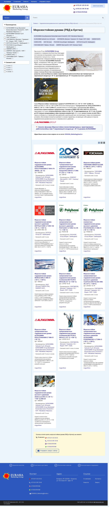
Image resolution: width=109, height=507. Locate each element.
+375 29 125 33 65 (81, 5)
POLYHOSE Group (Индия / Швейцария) (64, 42)
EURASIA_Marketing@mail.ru (73, 134)
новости (25, 1)
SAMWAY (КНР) (96, 39)
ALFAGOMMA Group (52, 51)
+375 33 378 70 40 (81, 9)
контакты (34, 1)
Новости (86, 482)
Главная (35, 23)
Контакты (98, 479)
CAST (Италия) (48, 42)
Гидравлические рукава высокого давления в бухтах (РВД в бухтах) (59, 23)
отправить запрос (45, 1)
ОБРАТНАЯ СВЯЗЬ (98, 6)
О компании (87, 479)
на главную (7, 1)
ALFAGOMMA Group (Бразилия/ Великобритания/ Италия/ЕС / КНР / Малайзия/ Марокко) (58, 36)
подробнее (38, 197)
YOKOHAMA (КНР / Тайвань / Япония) (44, 45)
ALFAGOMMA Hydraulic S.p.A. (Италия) (44, 39)
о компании (17, 1)
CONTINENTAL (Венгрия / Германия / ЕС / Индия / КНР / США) (73, 39)
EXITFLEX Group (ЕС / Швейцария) (86, 42)
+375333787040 (80, 12)
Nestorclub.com (100, 502)
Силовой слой (10, 62)
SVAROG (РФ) (37, 42)
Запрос (97, 482)
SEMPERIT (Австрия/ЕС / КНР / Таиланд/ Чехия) (69, 45)
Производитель (11, 25)
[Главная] (15, 9)
